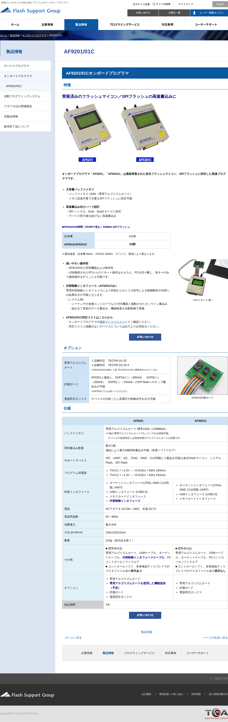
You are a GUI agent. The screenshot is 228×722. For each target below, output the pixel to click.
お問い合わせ (143, 12)
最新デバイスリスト (112, 321)
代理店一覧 (174, 12)
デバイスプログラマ (16, 65)
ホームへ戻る (73, 637)
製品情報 (81, 24)
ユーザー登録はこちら (211, 12)
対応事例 (167, 24)
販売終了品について (16, 126)
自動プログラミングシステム (22, 96)
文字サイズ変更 (141, 4)
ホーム (15, 24)
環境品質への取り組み (171, 694)
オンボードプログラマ (34, 35)
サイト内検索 (163, 4)
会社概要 (146, 694)
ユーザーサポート (206, 24)
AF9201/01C (14, 86)
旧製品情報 (11, 116)
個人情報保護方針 (218, 694)
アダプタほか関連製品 (18, 106)
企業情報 (47, 24)
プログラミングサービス (124, 24)
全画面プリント (197, 35)
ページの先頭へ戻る (215, 637)
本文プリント (219, 35)
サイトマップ (186, 4)
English (220, 4)
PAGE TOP (221, 678)
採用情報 (196, 694)
